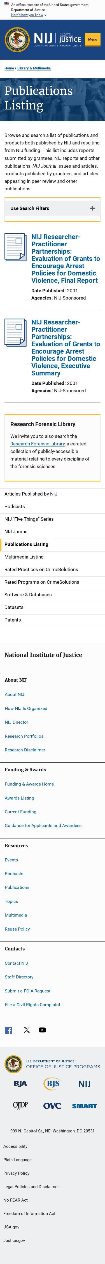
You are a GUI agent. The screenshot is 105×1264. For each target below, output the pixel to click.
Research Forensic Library (37, 444)
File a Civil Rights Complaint (32, 1004)
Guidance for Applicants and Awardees (43, 825)
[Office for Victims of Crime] (52, 1110)
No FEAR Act (15, 1200)
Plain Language (17, 1159)
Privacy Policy (16, 1173)
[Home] (57, 40)
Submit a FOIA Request (27, 990)
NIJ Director (16, 722)
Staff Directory (19, 977)
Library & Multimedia (34, 68)
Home (9, 68)
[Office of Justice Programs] (17, 39)
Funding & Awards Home (29, 784)
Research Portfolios (24, 736)
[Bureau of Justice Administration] (20, 1088)
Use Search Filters (29, 208)
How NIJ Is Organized (26, 708)
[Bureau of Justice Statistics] (52, 1091)
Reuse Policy (17, 928)
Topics (11, 901)
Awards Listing (19, 797)
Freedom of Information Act (29, 1213)
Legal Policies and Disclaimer (31, 1186)
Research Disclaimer (25, 750)
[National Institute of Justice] (84, 1088)
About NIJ (14, 694)
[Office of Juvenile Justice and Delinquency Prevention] (20, 1110)
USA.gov (11, 1227)
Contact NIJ (16, 963)
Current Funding (20, 811)
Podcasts (14, 873)
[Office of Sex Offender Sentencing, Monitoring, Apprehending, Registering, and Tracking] (84, 1109)
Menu (92, 39)
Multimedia (16, 915)
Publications (17, 887)
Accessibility (15, 1146)
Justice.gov (14, 1240)
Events (11, 860)
